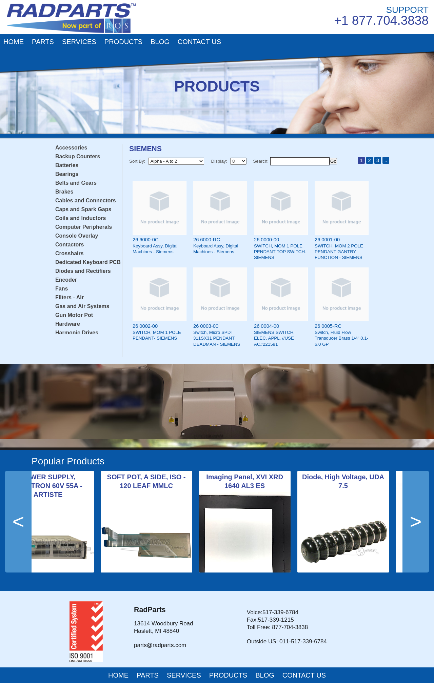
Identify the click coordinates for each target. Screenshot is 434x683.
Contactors (69, 244)
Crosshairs (69, 253)
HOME (13, 41)
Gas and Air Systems (82, 306)
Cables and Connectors (85, 200)
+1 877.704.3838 (381, 20)
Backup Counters (77, 156)
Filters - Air (69, 297)
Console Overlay (76, 236)
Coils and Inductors (80, 218)
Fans (61, 289)
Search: (261, 161)
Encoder (66, 280)
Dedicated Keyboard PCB (88, 262)
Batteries (66, 165)
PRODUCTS (123, 41)
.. (385, 160)
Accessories (71, 147)
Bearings (66, 174)
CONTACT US (199, 41)
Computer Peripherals (83, 227)
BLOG (160, 41)
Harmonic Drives (76, 333)
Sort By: (137, 161)
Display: (219, 161)
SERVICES (79, 41)
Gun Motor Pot (74, 315)
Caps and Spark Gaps (83, 209)
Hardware (67, 324)
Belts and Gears (76, 183)
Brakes (64, 192)
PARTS (43, 41)
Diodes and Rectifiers (83, 271)
